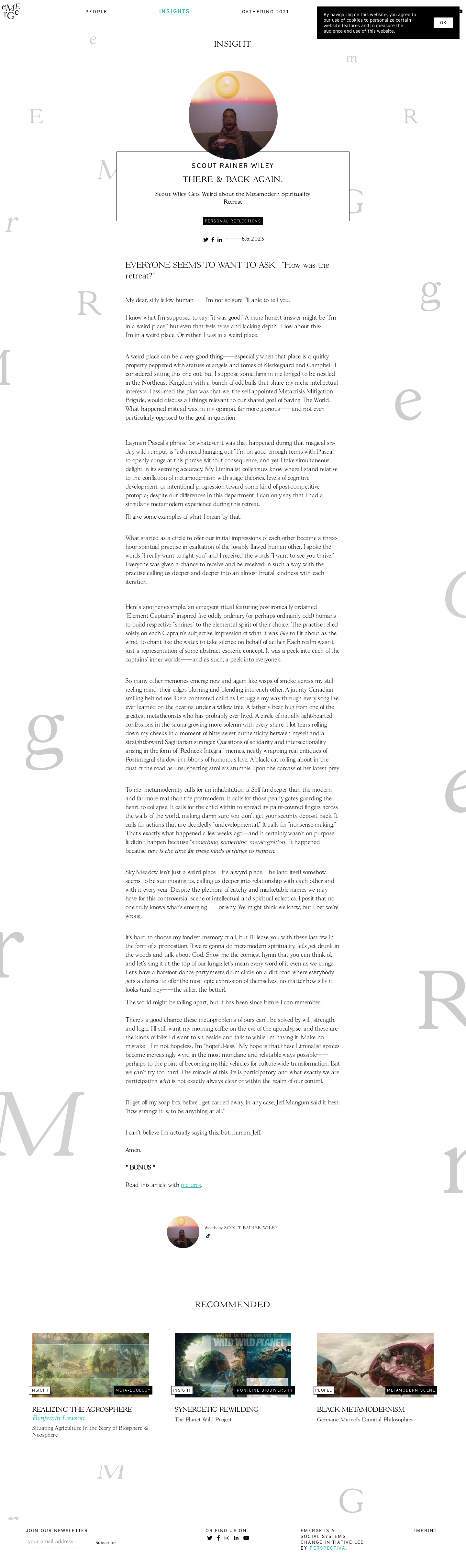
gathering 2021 (265, 11)
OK (443, 22)
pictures (191, 1185)
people (96, 11)
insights (174, 11)
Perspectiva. (329, 1548)
